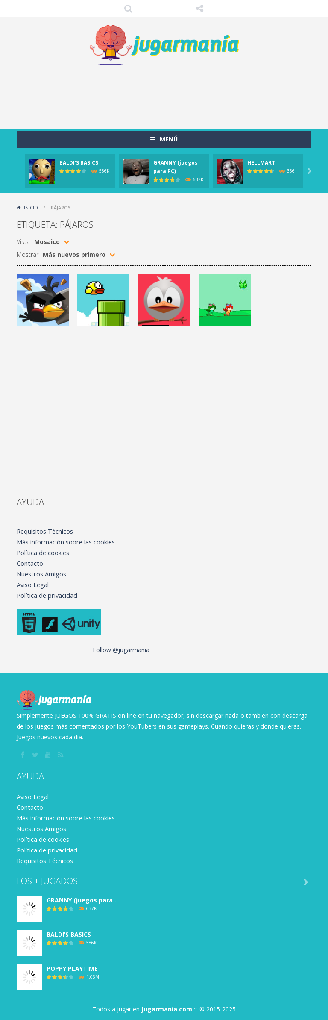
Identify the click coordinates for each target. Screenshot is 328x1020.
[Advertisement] (172, 94)
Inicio (31, 208)
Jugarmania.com (166, 1009)
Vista (23, 242)
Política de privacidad (46, 595)
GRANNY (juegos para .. (82, 900)
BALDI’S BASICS (78, 162)
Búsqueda (128, 8)
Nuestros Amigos (41, 574)
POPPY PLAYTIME (72, 968)
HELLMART (261, 162)
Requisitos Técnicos (44, 531)
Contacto (29, 563)
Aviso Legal (32, 585)
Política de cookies (42, 553)
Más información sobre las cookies (65, 542)
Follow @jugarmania (121, 650)
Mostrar (27, 254)
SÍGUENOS (200, 8)
